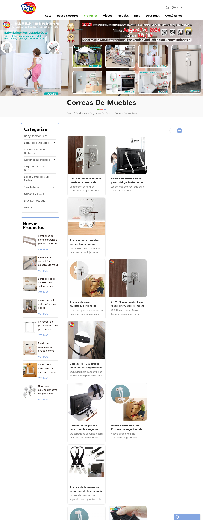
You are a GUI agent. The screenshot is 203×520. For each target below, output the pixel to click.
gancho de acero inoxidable (119, 469)
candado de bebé (114, 496)
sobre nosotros (67, 16)
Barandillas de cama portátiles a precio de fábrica (47, 239)
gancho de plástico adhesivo (120, 474)
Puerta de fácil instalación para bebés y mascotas (47, 304)
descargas (153, 16)
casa (76, 436)
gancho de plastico (115, 445)
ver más (44, 250)
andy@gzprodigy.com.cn (41, 455)
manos (28, 208)
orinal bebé (110, 480)
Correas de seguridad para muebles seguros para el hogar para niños (85, 299)
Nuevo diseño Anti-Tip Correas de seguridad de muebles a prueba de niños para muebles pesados (124, 299)
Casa (48, 16)
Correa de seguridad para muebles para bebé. (123, 358)
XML (149, 511)
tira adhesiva (32, 187)
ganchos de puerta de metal (36, 151)
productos (79, 441)
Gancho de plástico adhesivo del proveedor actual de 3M (47, 390)
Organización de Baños (34, 168)
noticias (123, 16)
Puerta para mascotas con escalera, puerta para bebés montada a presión (47, 368)
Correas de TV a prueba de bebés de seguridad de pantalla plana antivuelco (163, 238)
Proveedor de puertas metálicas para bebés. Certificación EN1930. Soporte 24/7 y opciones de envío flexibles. (48, 325)
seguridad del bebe (100, 113)
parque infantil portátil (116, 485)
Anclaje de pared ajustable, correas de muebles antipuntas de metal (84, 238)
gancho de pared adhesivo (119, 463)
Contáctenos (173, 16)
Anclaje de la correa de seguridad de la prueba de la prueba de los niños (162, 299)
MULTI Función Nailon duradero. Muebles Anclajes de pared (85, 358)
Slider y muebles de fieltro (36, 178)
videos (107, 16)
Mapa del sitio (136, 511)
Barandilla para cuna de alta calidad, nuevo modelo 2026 (46, 282)
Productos (91, 16)
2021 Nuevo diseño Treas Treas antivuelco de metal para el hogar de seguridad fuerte (124, 238)
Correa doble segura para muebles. (162, 358)
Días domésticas (34, 201)
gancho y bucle (34, 194)
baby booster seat (35, 136)
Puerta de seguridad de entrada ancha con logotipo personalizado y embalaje (46, 347)
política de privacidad (85, 463)
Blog (137, 16)
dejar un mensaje (186, 517)
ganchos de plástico (37, 160)
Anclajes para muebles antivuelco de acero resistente (164, 178)
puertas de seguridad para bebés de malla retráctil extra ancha (120, 454)
